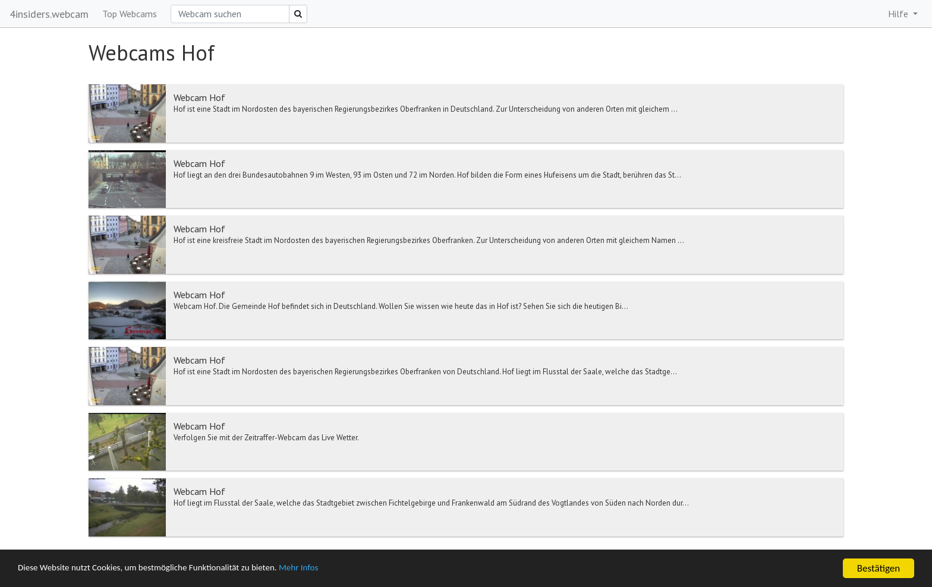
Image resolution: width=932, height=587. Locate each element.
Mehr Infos (336, 569)
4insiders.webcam (49, 14)
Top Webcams (129, 14)
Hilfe (899, 14)
